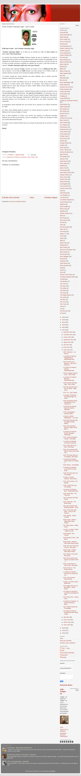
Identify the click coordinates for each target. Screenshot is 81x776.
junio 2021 (67, 347)
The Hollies (63, 288)
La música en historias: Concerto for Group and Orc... (70, 573)
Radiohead (63, 245)
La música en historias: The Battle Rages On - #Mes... (70, 396)
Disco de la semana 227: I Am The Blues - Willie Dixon (70, 388)
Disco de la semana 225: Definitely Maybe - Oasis (70, 506)
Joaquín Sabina (64, 175)
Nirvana (62, 222)
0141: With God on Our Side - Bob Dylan (70, 446)
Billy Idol (62, 66)
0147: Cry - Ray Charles (70, 392)
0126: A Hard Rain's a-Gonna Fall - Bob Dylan (70, 564)
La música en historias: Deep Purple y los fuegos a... (71, 460)
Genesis (62, 140)
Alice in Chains (64, 41)
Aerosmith (63, 32)
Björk (61, 69)
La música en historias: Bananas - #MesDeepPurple (69, 378)
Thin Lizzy (63, 302)
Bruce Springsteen (65, 82)
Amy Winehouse (64, 46)
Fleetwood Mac (64, 129)
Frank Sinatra (64, 131)
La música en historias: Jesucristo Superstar (69, 442)
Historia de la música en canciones (17, 157)
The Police (63, 293)
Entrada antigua (51, 197)
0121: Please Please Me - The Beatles (70, 607)
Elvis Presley (63, 122)
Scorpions (63, 261)
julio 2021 (66, 344)
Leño (61, 190)
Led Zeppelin (64, 184)
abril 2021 (67, 617)
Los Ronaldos (64, 195)
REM (61, 240)
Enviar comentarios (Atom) (18, 201)
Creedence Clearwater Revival (69, 100)
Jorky (62, 650)
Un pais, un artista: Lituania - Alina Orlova (70, 477)
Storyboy (63, 657)
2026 (63, 317)
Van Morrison (64, 311)
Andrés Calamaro (65, 48)
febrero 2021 (67, 622)
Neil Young (63, 218)
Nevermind (64, 655)
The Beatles (63, 281)
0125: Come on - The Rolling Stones (69, 568)
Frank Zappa (63, 134)
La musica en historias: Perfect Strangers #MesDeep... (69, 433)
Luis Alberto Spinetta (66, 199)
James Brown (64, 161)
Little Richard (64, 193)
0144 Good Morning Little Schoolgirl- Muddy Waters (70, 421)
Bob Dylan (63, 78)
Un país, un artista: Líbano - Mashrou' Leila (70, 530)
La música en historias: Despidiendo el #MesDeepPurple (69, 357)
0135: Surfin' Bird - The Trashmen (69, 494)
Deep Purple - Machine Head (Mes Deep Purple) (70, 542)
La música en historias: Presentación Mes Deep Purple (70, 612)
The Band (63, 279)
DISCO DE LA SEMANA (64, 730)
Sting (61, 268)
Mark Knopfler (64, 206)
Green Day (63, 147)
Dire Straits (63, 111)
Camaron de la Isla (65, 87)
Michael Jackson (65, 213)
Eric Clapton (63, 125)
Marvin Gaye (63, 209)
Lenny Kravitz (64, 186)
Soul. (36, 157)
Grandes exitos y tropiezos (67, 643)
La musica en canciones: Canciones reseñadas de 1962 (70, 593)
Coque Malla (63, 98)
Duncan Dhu (63, 113)
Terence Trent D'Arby (66, 274)
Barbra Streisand (65, 62)
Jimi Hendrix (63, 170)
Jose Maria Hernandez (67, 652)
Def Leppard (63, 109)
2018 (63, 633)
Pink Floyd (63, 231)
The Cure (62, 283)
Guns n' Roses (64, 150)
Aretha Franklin (64, 55)
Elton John (63, 120)
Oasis (61, 224)
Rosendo (62, 258)
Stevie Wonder (64, 265)
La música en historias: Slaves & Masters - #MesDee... (69, 408)
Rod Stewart (63, 254)
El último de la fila (65, 118)
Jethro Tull (63, 168)
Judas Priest (63, 181)
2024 (63, 322)
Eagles (62, 116)
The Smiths (63, 297)
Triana (62, 306)
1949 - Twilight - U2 (63, 692)
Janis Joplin (63, 163)
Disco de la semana (65, 640)
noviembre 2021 (68, 334)
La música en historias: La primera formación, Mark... (70, 602)
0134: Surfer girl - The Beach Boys (69, 502)
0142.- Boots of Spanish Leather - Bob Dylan (70, 438)
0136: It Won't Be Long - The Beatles (70, 486)
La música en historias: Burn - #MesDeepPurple (70, 490)
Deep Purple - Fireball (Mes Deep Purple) (69, 550)
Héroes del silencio (65, 152)
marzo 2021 (67, 619)
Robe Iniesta (63, 252)
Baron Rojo (63, 64)
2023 (63, 325)
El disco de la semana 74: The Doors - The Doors (21, 754)
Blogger (53, 771)
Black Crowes (64, 71)
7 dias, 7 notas (10, 7)
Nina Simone (63, 220)
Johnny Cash (64, 179)
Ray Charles (63, 247)
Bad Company (64, 60)
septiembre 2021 (69, 339)
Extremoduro (63, 127)
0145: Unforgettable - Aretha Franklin (69, 412)
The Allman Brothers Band (67, 277)
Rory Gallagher (64, 256)
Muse (61, 215)
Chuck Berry (63, 94)
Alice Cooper (63, 39)
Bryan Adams (64, 84)
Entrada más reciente (10, 197)
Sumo (61, 272)
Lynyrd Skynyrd (64, 202)
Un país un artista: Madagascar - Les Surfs (70, 416)
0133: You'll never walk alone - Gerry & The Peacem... (69, 511)
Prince (62, 236)
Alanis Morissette (65, 35)
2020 (63, 628)
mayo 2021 (67, 350)
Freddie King (63, 136)
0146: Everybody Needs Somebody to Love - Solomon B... (70, 402)
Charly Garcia (64, 91)
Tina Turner (63, 304)
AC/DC (62, 30)
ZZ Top (62, 313)
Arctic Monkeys (64, 53)
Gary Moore (63, 138)
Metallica (62, 211)
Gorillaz (62, 145)
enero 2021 (67, 625)
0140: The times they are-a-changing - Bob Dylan (70, 455)
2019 (63, 630)
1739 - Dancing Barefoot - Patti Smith (18, 761)
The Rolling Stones (65, 295)
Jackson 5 (63, 159)
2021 (63, 330)
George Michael (64, 143)
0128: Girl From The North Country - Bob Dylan (70, 546)
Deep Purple (63, 106)
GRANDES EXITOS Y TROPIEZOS (64, 735)
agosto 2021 (67, 342)
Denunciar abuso (66, 685)
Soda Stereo (63, 263)
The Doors (63, 286)
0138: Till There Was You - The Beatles (70, 473)
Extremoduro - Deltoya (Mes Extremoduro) (19, 747)
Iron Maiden (63, 156)
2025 (63, 320)
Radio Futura (64, 243)
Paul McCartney (64, 227)
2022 (63, 327)
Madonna (62, 204)
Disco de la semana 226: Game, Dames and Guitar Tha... (71, 451)
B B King (62, 57)
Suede (62, 270)
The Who (62, 299)
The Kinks (63, 290)
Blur (61, 75)
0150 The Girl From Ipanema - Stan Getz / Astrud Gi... (70, 363)
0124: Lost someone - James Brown (69, 578)
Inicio (32, 197)
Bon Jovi (62, 80)
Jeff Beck (62, 165)
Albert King (63, 37)
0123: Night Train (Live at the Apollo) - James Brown (70, 587)
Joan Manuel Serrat (65, 172)
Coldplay (62, 96)
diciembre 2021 (68, 332)
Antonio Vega (64, 50)
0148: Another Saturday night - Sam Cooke (70, 383)
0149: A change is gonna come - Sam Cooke (70, 373)
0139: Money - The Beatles (71, 465)
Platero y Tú (63, 234)
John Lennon (64, 177)
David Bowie (63, 104)
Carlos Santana (64, 89)
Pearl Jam (63, 229)
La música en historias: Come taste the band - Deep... (70, 469)
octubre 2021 (67, 337)
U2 (61, 308)
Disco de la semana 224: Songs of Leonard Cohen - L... (71, 559)
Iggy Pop (62, 154)
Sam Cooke (30, 157)
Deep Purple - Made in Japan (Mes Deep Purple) (69, 521)
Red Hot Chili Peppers (66, 249)
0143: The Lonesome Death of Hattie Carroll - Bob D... (70, 427)
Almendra (63, 44)
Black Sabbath (64, 73)
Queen (62, 238)
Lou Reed (63, 197)
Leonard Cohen (64, 188)
